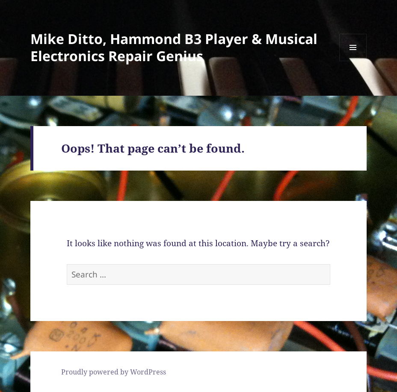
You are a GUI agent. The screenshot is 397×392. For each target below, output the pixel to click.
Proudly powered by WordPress (113, 372)
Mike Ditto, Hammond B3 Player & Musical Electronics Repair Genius (173, 47)
